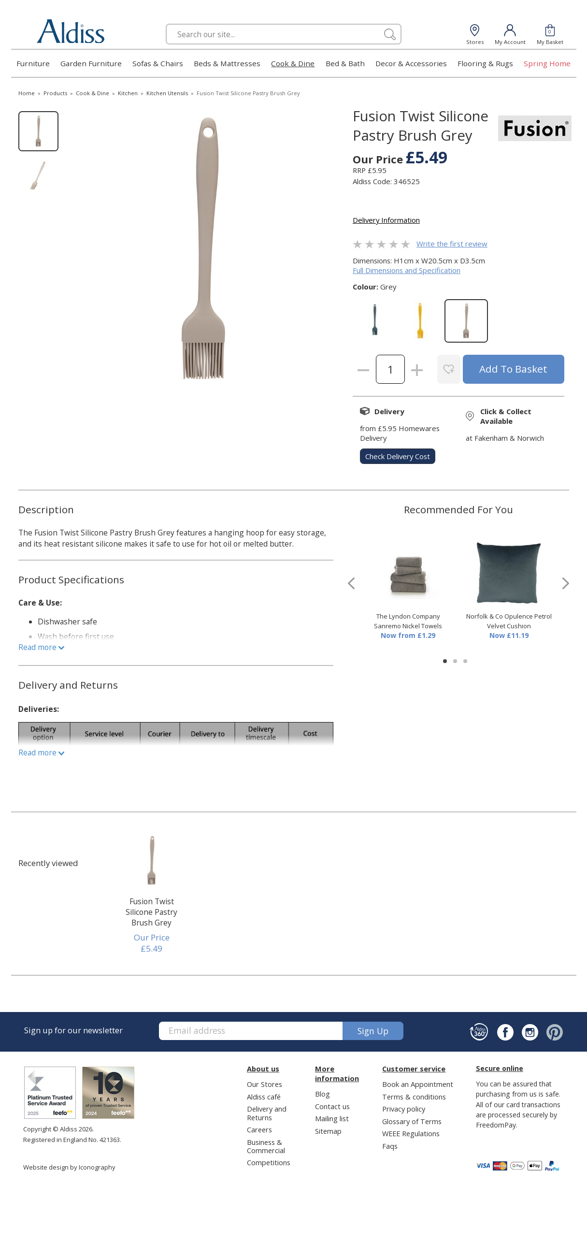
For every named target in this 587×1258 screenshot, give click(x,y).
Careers (259, 1129)
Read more (41, 647)
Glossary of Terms (412, 1121)
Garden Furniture (91, 63)
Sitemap (328, 1131)
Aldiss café (264, 1096)
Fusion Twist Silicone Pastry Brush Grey (151, 912)
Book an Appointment (417, 1084)
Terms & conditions (414, 1096)
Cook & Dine (293, 63)
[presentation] (351, 584)
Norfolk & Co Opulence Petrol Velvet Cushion (509, 621)
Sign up (373, 1031)
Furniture (33, 63)
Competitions (268, 1162)
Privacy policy (403, 1108)
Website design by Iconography (69, 1167)
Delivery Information (386, 220)
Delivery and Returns (266, 1113)
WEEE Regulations (411, 1133)
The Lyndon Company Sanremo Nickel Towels (408, 621)
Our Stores (264, 1084)
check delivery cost (397, 456)
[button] (445, 661)
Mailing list (332, 1118)
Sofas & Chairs (157, 63)
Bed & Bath (345, 63)
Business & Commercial (266, 1146)
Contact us (332, 1106)
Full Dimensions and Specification (406, 270)
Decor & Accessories (411, 63)
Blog (322, 1094)
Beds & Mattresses (227, 63)
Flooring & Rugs (485, 63)
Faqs (390, 1146)
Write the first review (451, 243)
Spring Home (547, 63)
